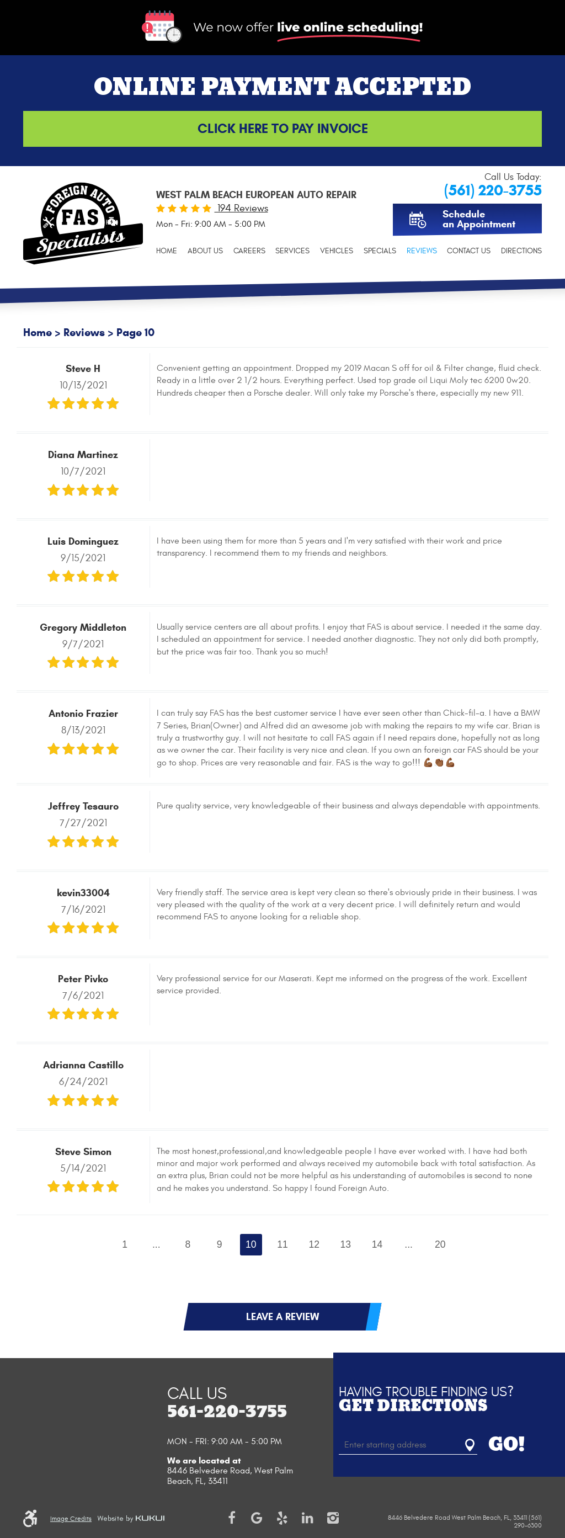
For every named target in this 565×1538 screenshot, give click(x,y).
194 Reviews (241, 208)
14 (377, 1244)
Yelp (282, 1518)
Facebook (232, 1518)
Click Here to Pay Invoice (283, 128)
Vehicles (336, 251)
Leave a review (282, 1317)
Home (166, 251)
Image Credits (71, 1519)
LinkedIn (308, 1518)
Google (257, 1518)
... (156, 1244)
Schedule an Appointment (479, 219)
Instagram (333, 1518)
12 (313, 1244)
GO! (506, 1445)
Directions (521, 251)
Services (292, 251)
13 (345, 1244)
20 (440, 1244)
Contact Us (469, 251)
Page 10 (135, 332)
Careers (249, 251)
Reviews (422, 251)
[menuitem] (166, 251)
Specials (380, 251)
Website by (130, 1519)
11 (282, 1244)
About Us (205, 251)
